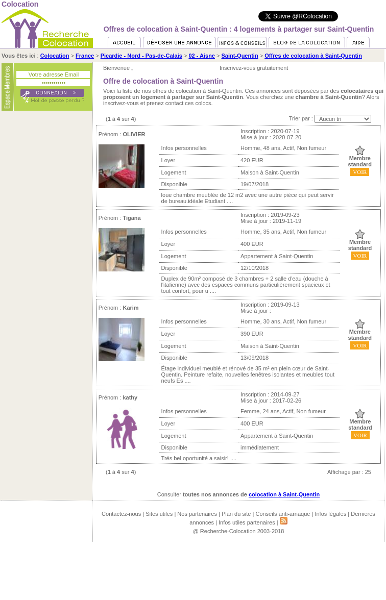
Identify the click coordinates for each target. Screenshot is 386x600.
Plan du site (236, 514)
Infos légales (330, 514)
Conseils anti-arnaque (282, 514)
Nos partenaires (197, 514)
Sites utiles (159, 514)
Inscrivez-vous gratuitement (254, 68)
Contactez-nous (121, 514)
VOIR (360, 172)
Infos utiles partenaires (247, 522)
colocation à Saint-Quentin (284, 494)
